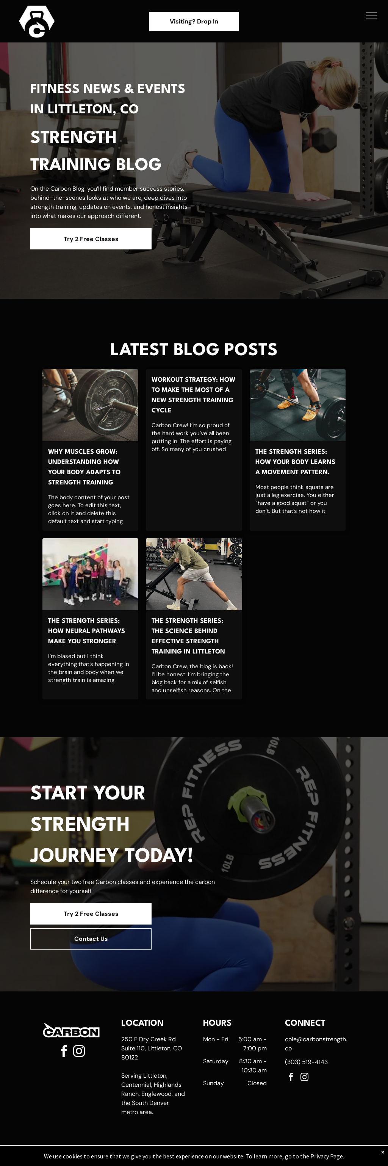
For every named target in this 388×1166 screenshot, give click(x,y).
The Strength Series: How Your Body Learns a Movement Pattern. (295, 462)
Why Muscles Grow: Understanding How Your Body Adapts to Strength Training (84, 467)
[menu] (371, 16)
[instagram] (79, 1052)
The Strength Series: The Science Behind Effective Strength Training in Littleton (188, 636)
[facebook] (63, 1052)
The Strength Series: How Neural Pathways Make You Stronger (86, 631)
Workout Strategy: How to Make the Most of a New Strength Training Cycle (193, 395)
